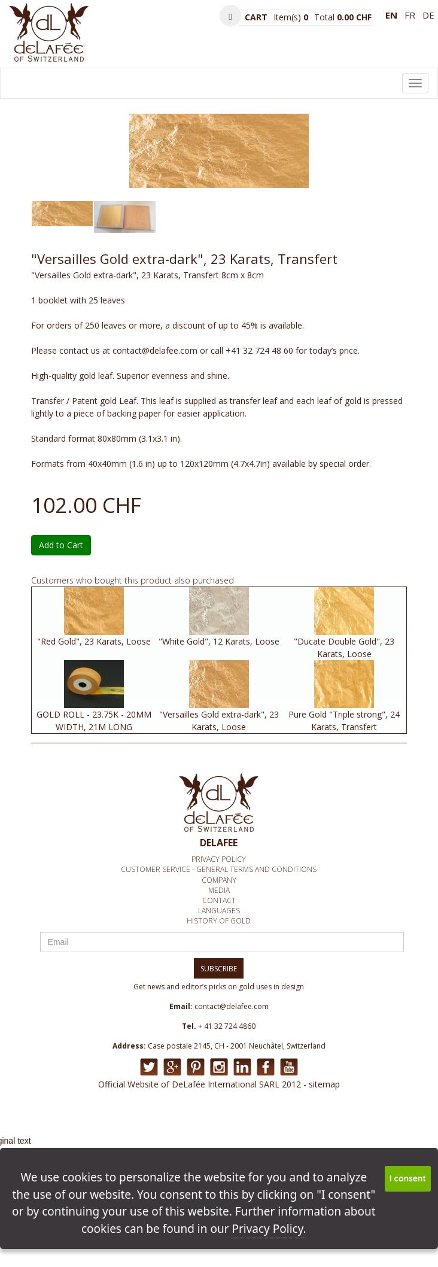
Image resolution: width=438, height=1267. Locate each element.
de (428, 15)
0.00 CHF (354, 17)
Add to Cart (61, 545)
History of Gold (219, 921)
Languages (219, 911)
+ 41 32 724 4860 (227, 1026)
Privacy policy (218, 859)
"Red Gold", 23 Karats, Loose (94, 641)
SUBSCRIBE (218, 969)
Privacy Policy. (269, 1228)
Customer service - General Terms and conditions (219, 869)
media (219, 890)
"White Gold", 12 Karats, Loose (219, 641)
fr (409, 15)
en (391, 15)
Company (219, 880)
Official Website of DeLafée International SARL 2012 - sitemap (219, 1084)
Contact (219, 900)
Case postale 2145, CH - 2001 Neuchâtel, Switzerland (237, 1046)
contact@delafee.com (231, 1006)
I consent (408, 1178)
